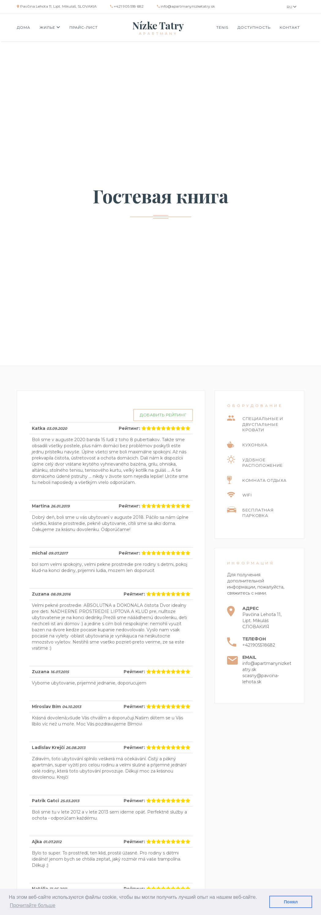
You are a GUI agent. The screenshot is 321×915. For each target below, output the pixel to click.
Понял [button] (291, 901)
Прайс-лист (83, 27)
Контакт (290, 27)
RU (292, 7)
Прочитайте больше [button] (32, 905)
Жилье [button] (49, 27)
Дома (23, 27)
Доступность (254, 27)
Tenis (222, 27)
